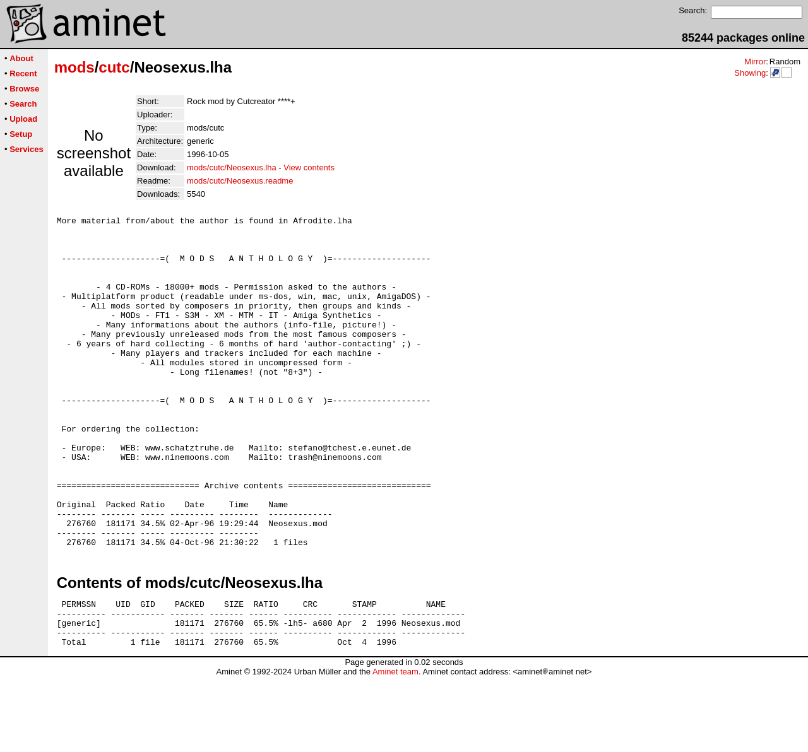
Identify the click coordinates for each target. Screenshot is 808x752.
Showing (750, 73)
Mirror (755, 61)
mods (74, 67)
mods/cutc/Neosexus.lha (231, 167)
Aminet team (395, 747)
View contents (309, 167)
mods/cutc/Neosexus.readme (240, 180)
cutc (113, 67)
